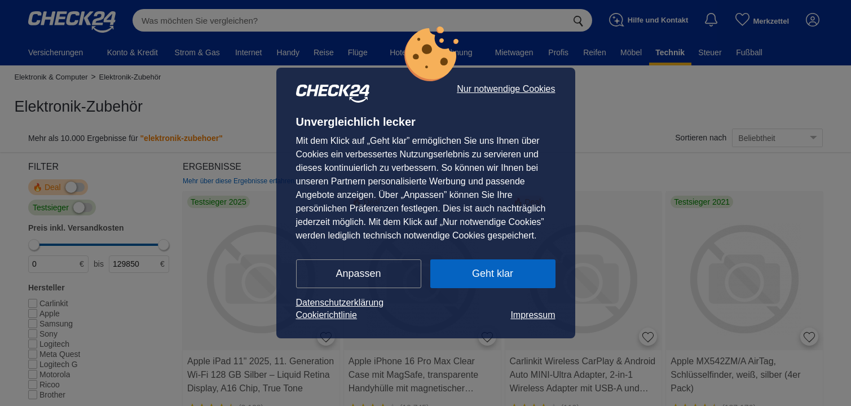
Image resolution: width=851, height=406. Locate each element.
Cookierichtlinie (327, 315)
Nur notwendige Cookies (506, 89)
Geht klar (492, 273)
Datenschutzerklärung (340, 302)
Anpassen (358, 273)
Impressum (532, 315)
